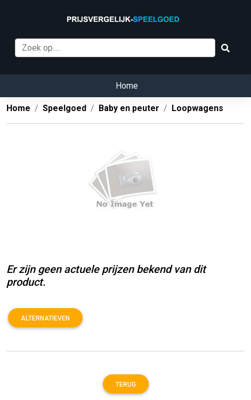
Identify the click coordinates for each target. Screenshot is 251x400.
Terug (126, 384)
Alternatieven (45, 318)
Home (127, 86)
